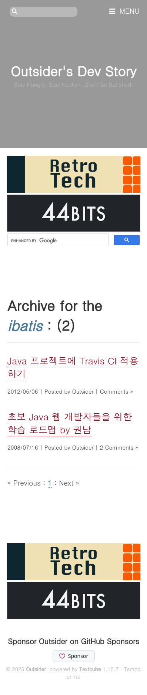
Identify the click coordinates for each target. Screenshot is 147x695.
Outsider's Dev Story (73, 70)
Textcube (90, 669)
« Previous (25, 482)
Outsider (36, 669)
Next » (69, 482)
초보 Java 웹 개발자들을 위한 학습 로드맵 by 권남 (69, 423)
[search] (57, 240)
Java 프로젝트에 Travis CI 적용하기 (72, 367)
